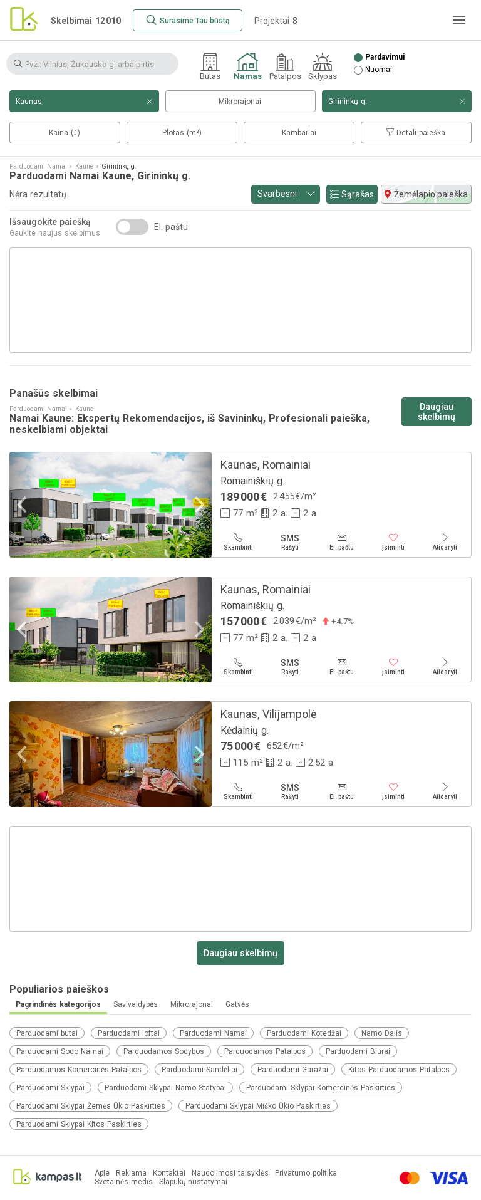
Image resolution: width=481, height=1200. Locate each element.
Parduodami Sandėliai (199, 1069)
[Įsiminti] (394, 542)
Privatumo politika (306, 1173)
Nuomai (378, 70)
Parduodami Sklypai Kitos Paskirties (79, 1124)
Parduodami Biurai (358, 1051)
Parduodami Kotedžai (304, 1033)
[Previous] (23, 505)
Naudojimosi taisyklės (230, 1173)
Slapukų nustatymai (193, 1182)
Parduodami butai (47, 1033)
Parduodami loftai (129, 1033)
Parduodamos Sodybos (163, 1051)
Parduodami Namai (213, 1033)
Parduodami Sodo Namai (59, 1051)
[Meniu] (459, 20)
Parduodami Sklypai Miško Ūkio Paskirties (258, 1106)
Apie (102, 1173)
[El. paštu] (342, 542)
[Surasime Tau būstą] (187, 20)
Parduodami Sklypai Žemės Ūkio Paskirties (90, 1106)
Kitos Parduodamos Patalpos (399, 1069)
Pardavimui (385, 57)
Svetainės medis (124, 1182)
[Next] (198, 505)
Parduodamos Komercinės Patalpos (79, 1069)
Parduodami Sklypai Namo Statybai (165, 1087)
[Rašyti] (290, 542)
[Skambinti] (238, 542)
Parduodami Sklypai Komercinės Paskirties (320, 1087)
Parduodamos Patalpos (265, 1051)
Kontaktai (169, 1173)
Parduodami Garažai (292, 1069)
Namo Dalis (381, 1033)
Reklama (131, 1173)
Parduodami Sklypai (50, 1087)
